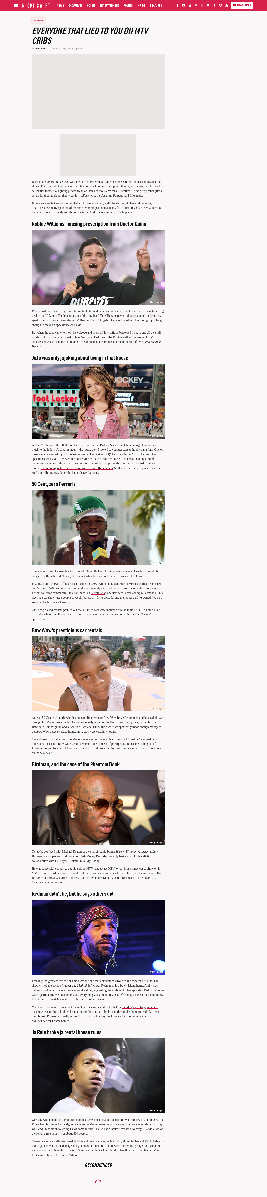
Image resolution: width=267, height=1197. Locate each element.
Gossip (91, 5)
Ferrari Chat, (98, 593)
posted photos (86, 614)
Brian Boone (41, 48)
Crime (142, 5)
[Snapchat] (214, 6)
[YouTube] (183, 6)
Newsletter (242, 5)
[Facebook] (177, 6)
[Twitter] (196, 6)
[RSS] (226, 6)
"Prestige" (133, 739)
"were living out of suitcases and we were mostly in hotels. (77, 468)
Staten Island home (131, 985)
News (60, 5)
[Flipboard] (208, 6)
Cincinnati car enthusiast (47, 882)
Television (38, 20)
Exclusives (75, 5)
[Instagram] (190, 6)
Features (156, 5)
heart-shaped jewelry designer (100, 341)
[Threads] (220, 6)
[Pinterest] (202, 6)
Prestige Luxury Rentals (46, 748)
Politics (129, 5)
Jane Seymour (83, 337)
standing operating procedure (140, 1007)
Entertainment (109, 5)
